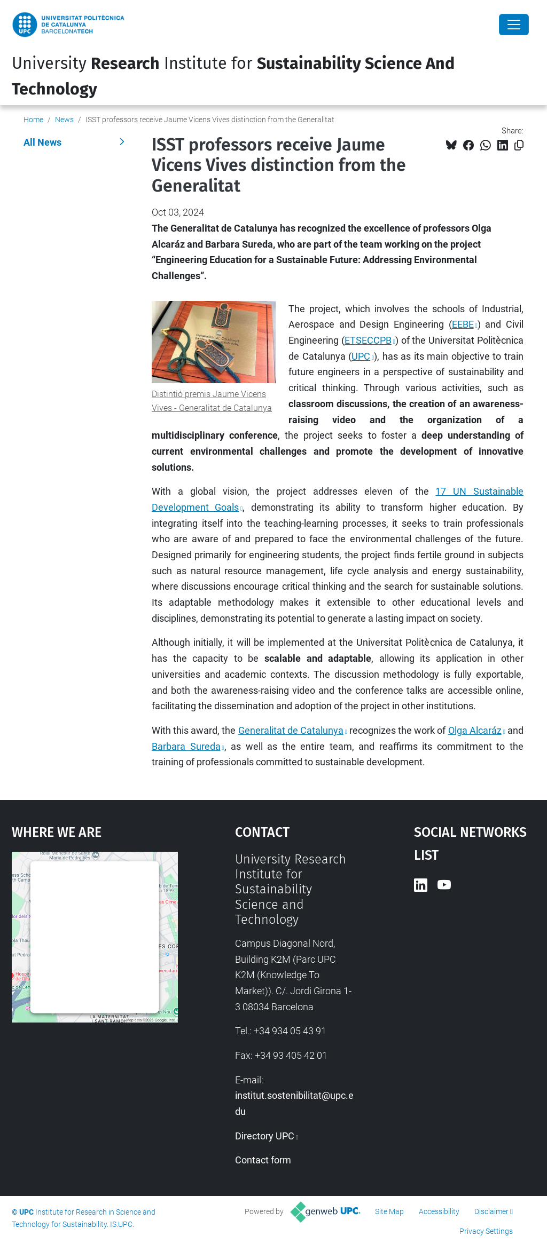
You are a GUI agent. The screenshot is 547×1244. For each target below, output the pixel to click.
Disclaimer (491, 1211)
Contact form (263, 1160)
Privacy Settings (486, 1231)
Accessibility (439, 1211)
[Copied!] (518, 145)
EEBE (463, 324)
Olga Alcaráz (475, 730)
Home (33, 119)
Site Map (389, 1211)
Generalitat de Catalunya (290, 730)
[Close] (514, 24)
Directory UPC (264, 1136)
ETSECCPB (368, 340)
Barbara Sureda (186, 746)
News (64, 119)
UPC (360, 356)
